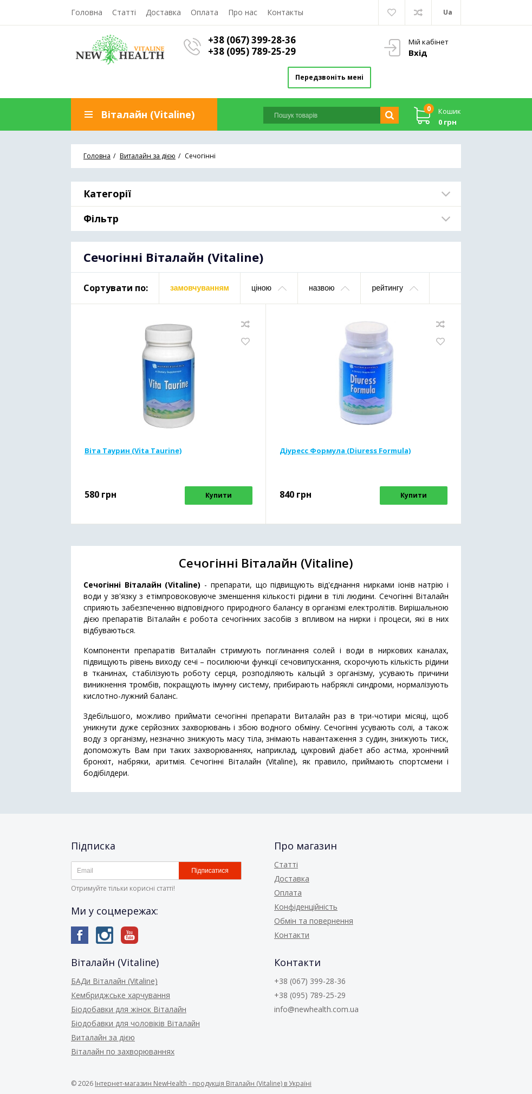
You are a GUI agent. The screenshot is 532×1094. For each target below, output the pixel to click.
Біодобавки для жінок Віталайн (128, 1009)
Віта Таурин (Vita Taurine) (133, 450)
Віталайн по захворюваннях (122, 1051)
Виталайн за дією (103, 1037)
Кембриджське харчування (120, 995)
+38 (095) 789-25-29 (252, 51)
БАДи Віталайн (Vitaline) (114, 981)
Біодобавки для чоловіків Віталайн (135, 1023)
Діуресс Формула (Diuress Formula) (345, 450)
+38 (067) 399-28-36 (252, 40)
